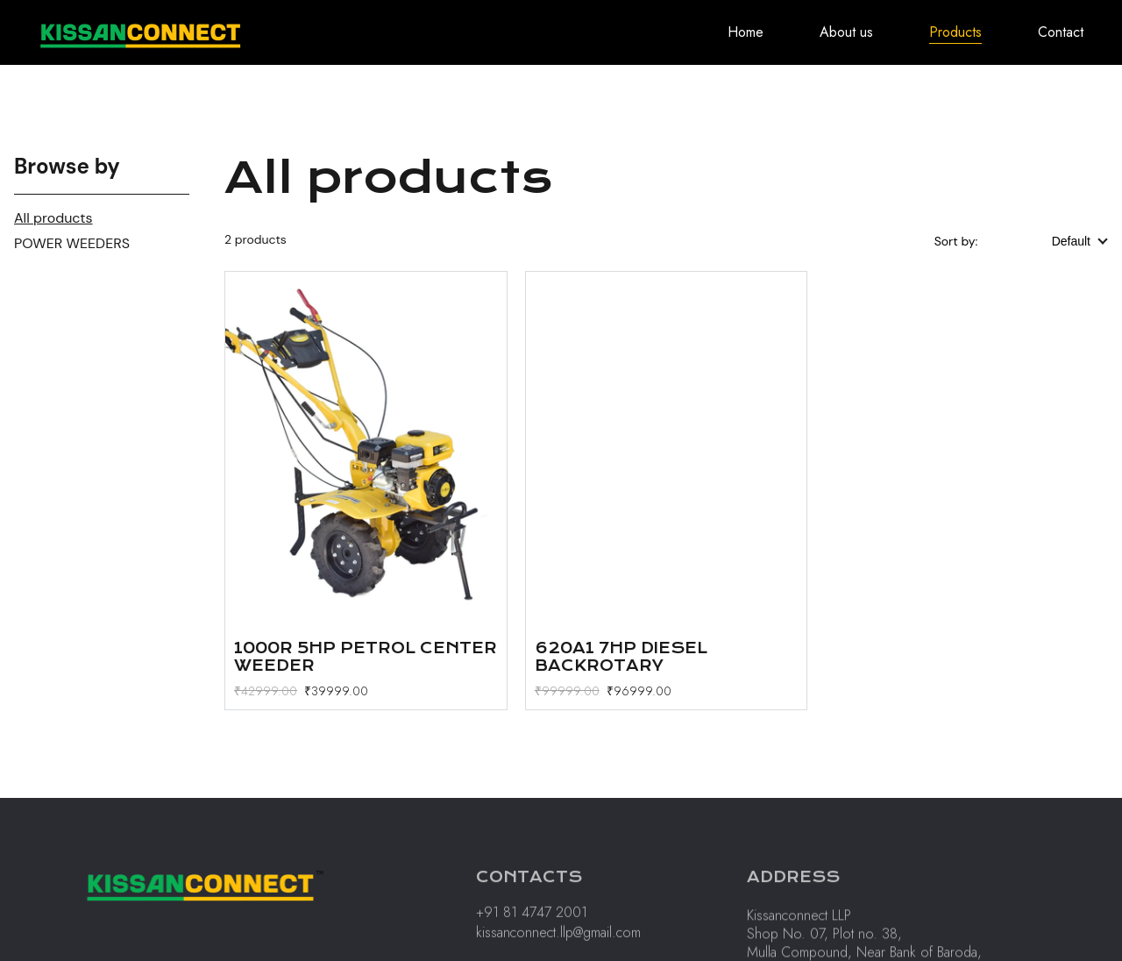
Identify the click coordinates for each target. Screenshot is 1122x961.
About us (846, 32)
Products (955, 32)
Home (745, 32)
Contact (1060, 32)
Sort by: (957, 241)
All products (53, 218)
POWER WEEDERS (72, 243)
